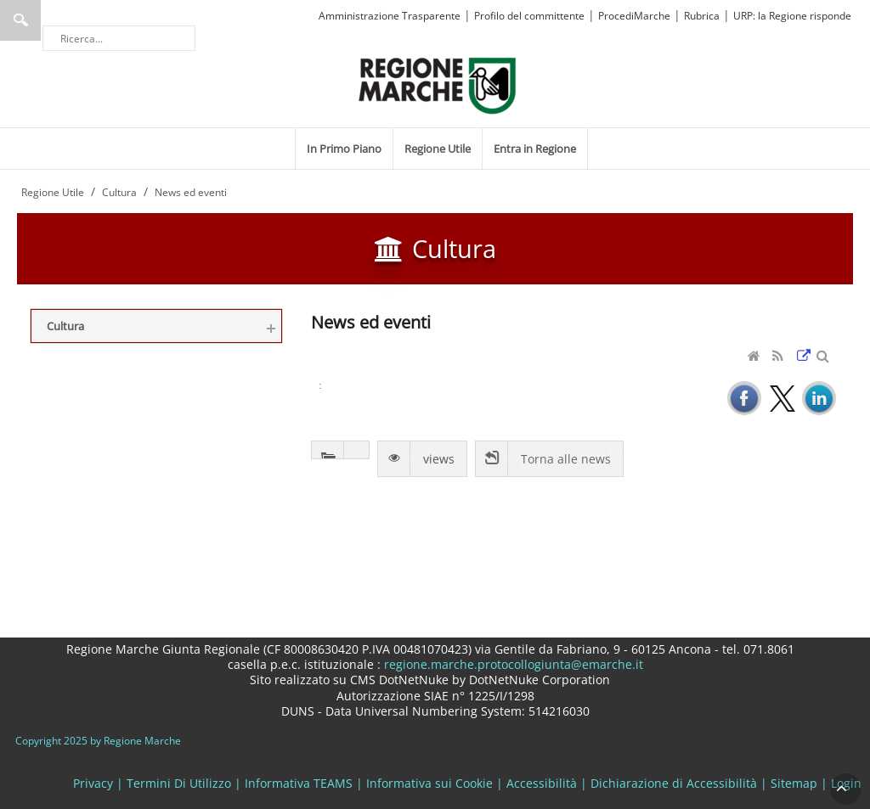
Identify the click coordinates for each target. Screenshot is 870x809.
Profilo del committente (529, 15)
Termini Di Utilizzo (179, 783)
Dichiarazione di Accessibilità (673, 783)
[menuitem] (344, 148)
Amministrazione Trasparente (389, 15)
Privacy (93, 783)
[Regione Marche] (438, 84)
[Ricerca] (118, 38)
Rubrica (702, 15)
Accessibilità (541, 783)
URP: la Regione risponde (792, 15)
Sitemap (794, 783)
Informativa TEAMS (299, 783)
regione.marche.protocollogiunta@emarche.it (512, 664)
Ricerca (20, 20)
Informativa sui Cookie (429, 783)
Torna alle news (566, 459)
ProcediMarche (634, 15)
